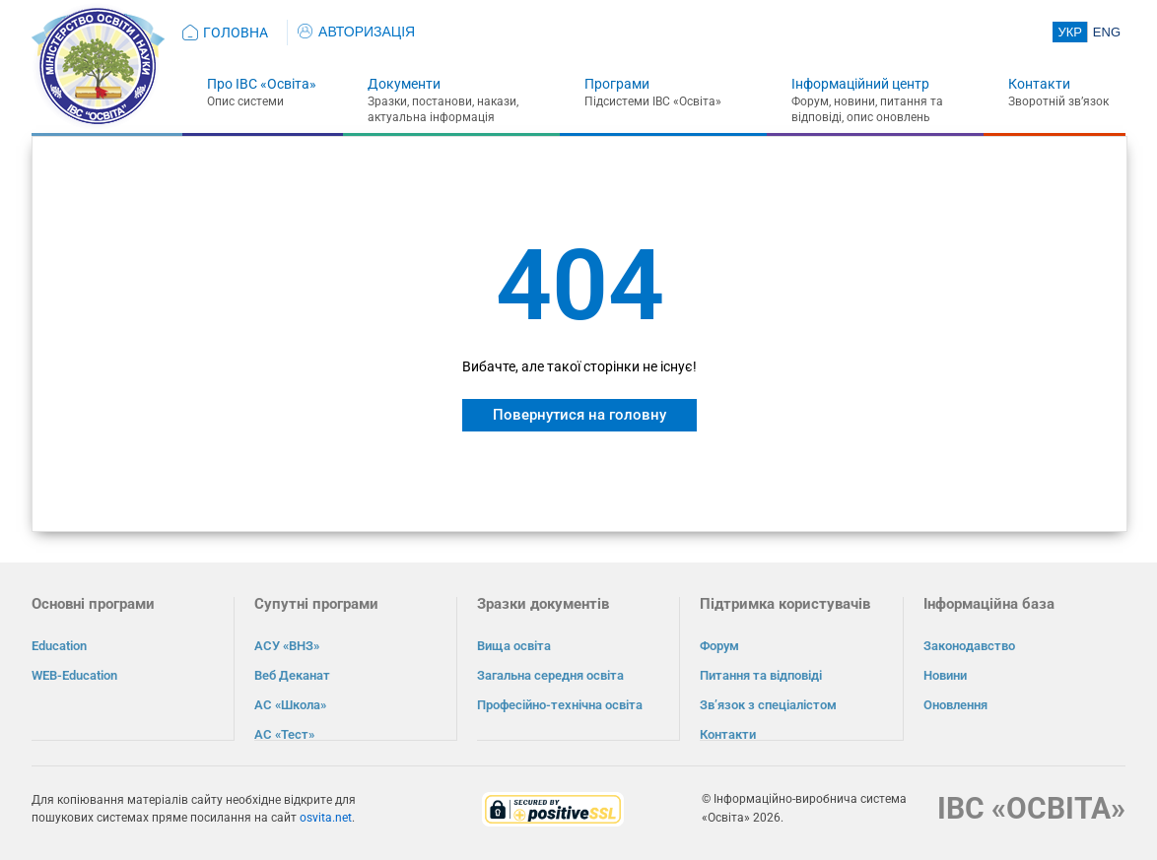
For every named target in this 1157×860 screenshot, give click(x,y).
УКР (1069, 32)
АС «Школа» (290, 704)
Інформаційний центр (860, 84)
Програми (616, 84)
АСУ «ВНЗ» (286, 645)
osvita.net (326, 817)
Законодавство (969, 645)
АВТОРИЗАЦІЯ (356, 31)
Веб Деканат (292, 675)
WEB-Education (74, 675)
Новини (945, 675)
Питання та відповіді (761, 675)
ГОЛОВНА (235, 32)
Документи (404, 84)
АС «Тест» (284, 734)
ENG (1107, 32)
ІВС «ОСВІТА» (1031, 807)
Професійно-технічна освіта (560, 704)
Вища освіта (514, 645)
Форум (719, 645)
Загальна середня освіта (550, 675)
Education (59, 645)
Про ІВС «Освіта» (261, 84)
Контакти (1039, 84)
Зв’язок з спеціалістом (768, 704)
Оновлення (955, 704)
